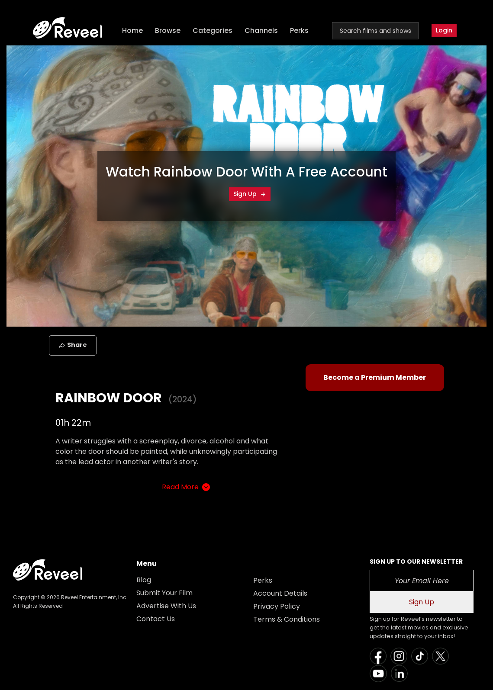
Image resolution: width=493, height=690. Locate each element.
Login (444, 30)
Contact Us (155, 619)
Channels (261, 30)
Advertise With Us (166, 606)
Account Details (280, 593)
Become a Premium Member (374, 377)
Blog (143, 580)
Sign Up (249, 193)
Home (132, 30)
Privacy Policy (276, 606)
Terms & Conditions (286, 619)
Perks (299, 30)
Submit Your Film (164, 593)
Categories (212, 30)
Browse (167, 30)
